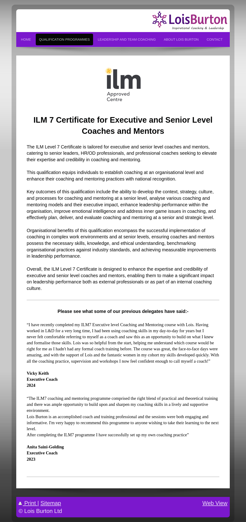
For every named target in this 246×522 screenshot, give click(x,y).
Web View (214, 503)
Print (28, 503)
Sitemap (50, 503)
